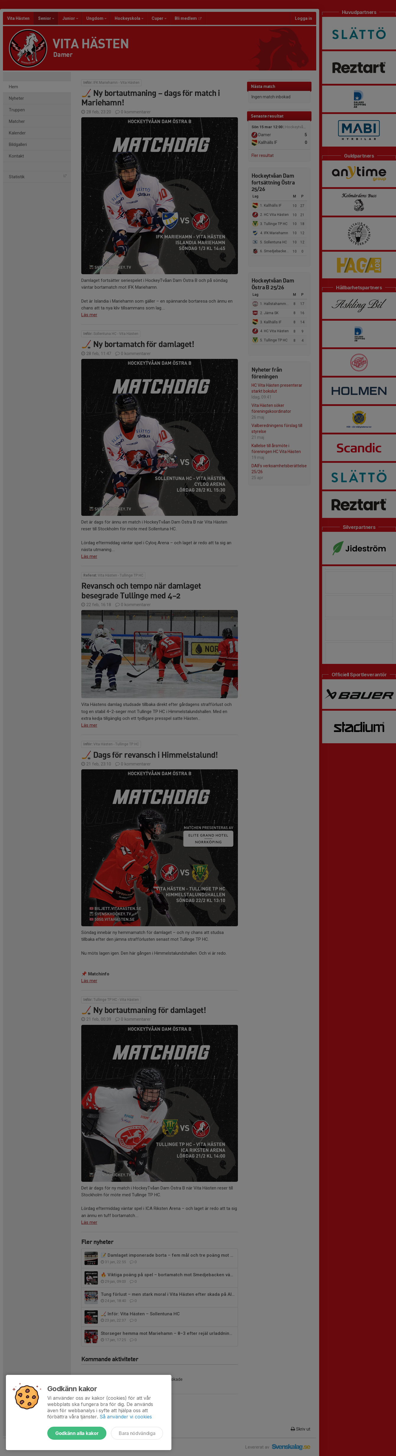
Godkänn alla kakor (76, 1433)
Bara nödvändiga (137, 1433)
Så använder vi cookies (126, 1417)
